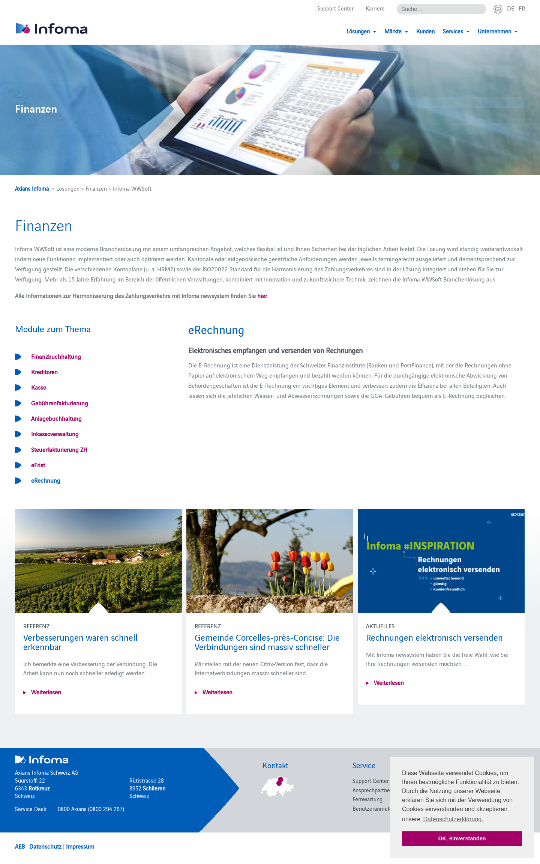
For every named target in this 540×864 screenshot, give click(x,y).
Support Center (335, 8)
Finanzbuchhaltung (56, 356)
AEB (20, 846)
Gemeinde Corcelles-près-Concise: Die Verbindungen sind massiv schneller (267, 641)
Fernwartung (367, 799)
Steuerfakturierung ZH (59, 449)
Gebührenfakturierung (59, 403)
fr (522, 8)
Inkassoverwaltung (55, 433)
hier (261, 295)
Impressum (80, 846)
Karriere (375, 8)
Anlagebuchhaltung (56, 418)
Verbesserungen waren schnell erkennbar (80, 641)
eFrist (38, 465)
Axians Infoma (32, 188)
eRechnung (45, 480)
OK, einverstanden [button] (462, 838)
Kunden (425, 31)
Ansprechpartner (372, 790)
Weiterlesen (45, 692)
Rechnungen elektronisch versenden (434, 637)
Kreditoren (44, 371)
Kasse (38, 387)
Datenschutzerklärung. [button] (453, 819)
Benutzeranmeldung (376, 808)
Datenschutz (45, 846)
